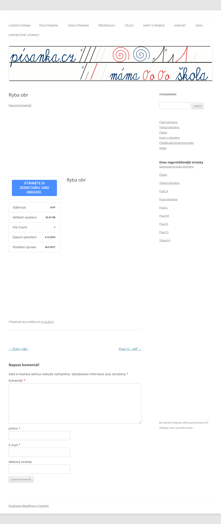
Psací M (164, 216)
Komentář (17, 380)
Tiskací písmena (78, 25)
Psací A (163, 191)
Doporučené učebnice (24, 35)
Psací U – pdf (130, 349)
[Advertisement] (75, 143)
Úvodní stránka (20, 25)
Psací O (164, 232)
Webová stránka (20, 462)
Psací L (163, 207)
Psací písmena (48, 25)
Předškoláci (106, 25)
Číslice (129, 25)
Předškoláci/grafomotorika (176, 143)
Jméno (14, 428)
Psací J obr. (18, 349)
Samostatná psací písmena (176, 166)
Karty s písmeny (154, 25)
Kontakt (180, 25)
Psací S (163, 224)
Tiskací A (164, 240)
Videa (199, 25)
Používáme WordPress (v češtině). (29, 506)
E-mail (14, 445)
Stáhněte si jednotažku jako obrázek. (34, 188)
